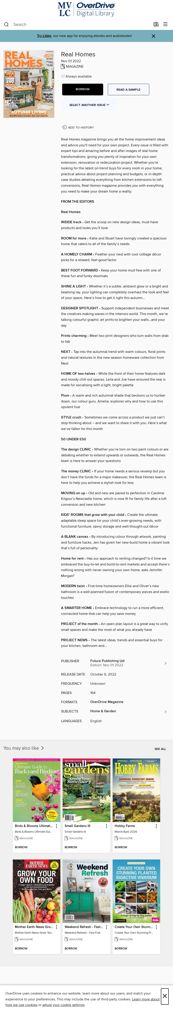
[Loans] (156, 25)
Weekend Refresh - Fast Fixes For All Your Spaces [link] (84, 927)
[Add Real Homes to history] (78, 128)
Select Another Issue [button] (89, 105)
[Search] (6, 24)
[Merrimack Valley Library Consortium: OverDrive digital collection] (86, 9)
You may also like (24, 748)
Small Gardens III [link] (77, 826)
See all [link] (160, 749)
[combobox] (77, 24)
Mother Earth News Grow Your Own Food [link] (34, 927)
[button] (82, 89)
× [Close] (165, 996)
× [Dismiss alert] (153, 36)
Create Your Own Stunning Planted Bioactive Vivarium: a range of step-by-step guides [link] (134, 927)
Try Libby (44, 36)
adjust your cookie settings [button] (63, 1005)
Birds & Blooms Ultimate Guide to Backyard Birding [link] (34, 826)
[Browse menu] (165, 24)
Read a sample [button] (128, 90)
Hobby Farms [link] (125, 826)
